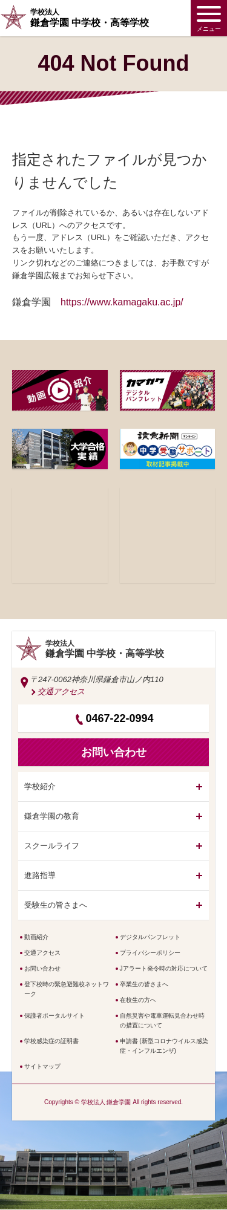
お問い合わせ (42, 968)
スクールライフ (51, 845)
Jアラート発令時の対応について (164, 968)
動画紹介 (36, 937)
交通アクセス (61, 691)
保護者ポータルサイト (54, 1015)
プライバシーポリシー (150, 952)
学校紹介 (40, 786)
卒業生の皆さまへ (144, 984)
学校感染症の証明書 (51, 1041)
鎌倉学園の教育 (51, 816)
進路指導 (40, 875)
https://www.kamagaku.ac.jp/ (122, 302)
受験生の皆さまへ (55, 904)
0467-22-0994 (119, 718)
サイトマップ (42, 1066)
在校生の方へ (138, 1000)
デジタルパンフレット (150, 937)
